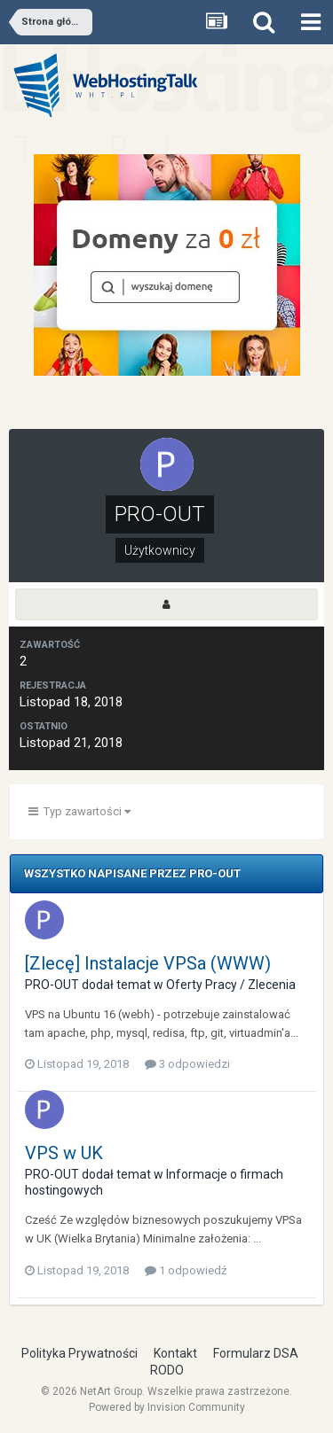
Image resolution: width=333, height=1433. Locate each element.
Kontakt (175, 1353)
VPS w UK (64, 1153)
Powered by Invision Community (167, 1407)
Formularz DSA (255, 1353)
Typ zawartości (79, 811)
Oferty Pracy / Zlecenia (231, 984)
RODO (167, 1370)
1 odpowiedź (185, 1270)
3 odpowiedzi (187, 1064)
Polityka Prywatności (79, 1353)
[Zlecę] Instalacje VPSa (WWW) (148, 963)
